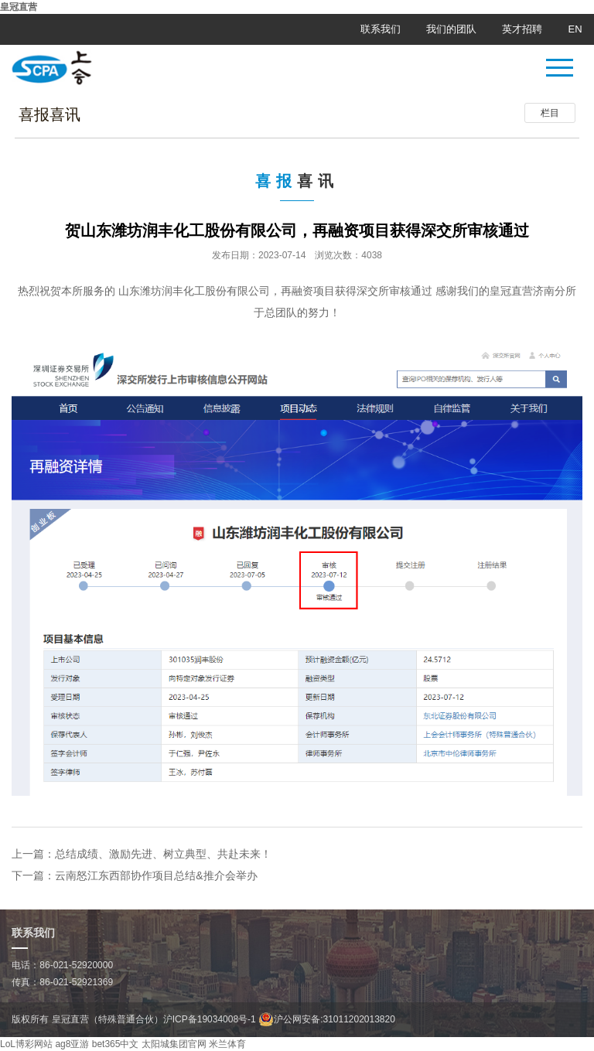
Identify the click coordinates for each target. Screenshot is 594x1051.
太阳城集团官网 (174, 1044)
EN (575, 29)
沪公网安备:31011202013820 (326, 1019)
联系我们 (380, 29)
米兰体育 (227, 1044)
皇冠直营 (18, 7)
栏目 (550, 112)
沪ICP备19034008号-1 (209, 1019)
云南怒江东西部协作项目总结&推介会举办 (156, 875)
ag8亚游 (72, 1044)
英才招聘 (522, 29)
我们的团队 (451, 29)
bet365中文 (115, 1044)
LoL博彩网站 (26, 1044)
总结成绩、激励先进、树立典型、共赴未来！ (163, 854)
